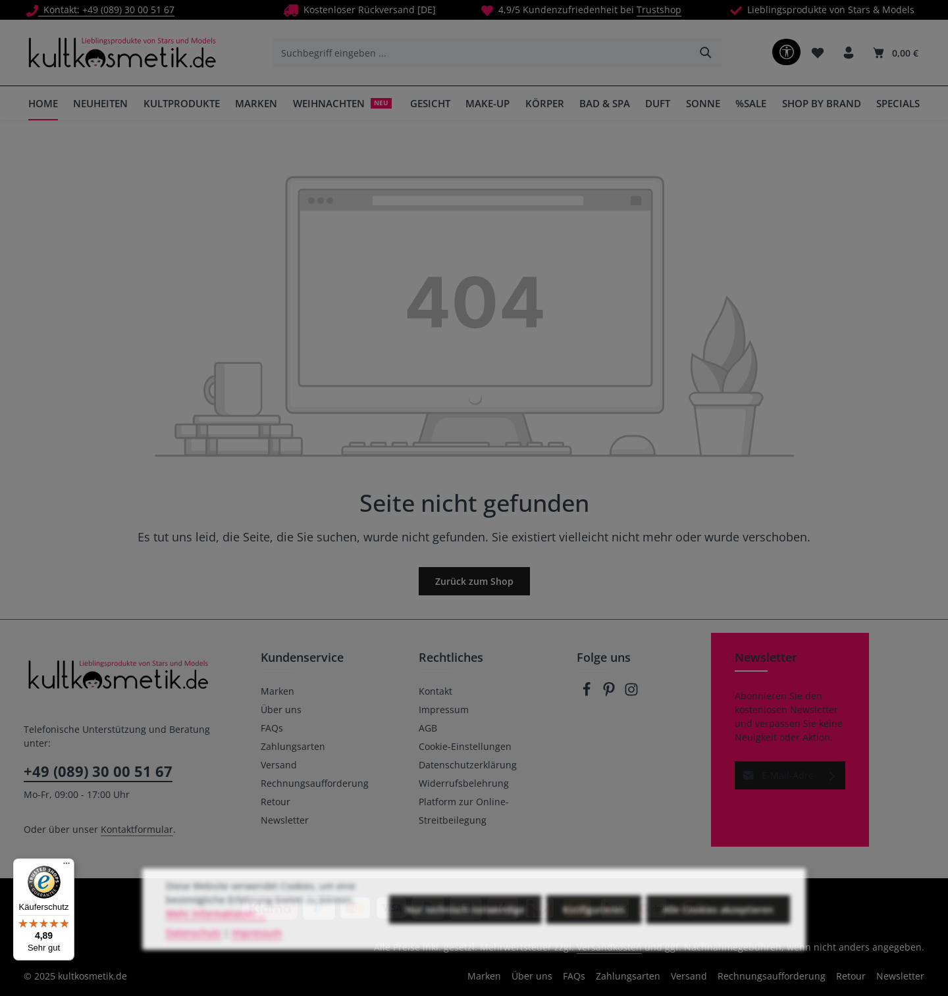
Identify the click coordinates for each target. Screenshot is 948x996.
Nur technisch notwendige (465, 931)
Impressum (444, 709)
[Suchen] (706, 52)
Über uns (281, 709)
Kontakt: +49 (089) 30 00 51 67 (100, 9)
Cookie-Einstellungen (465, 746)
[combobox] (482, 52)
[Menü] (66, 866)
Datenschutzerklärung (468, 765)
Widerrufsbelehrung (464, 783)
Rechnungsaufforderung (315, 783)
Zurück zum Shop (474, 581)
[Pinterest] (610, 693)
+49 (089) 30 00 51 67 (98, 771)
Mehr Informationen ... (216, 936)
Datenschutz (193, 955)
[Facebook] (587, 693)
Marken (277, 691)
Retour (275, 801)
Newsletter (285, 820)
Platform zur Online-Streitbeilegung (464, 810)
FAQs (272, 728)
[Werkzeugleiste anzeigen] (786, 52)
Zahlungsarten (293, 746)
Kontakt (435, 691)
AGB (428, 728)
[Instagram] (631, 693)
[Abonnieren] (832, 775)
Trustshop (659, 9)
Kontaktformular (137, 829)
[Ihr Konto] (848, 53)
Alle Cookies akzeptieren (718, 931)
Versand (279, 765)
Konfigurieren (594, 931)
